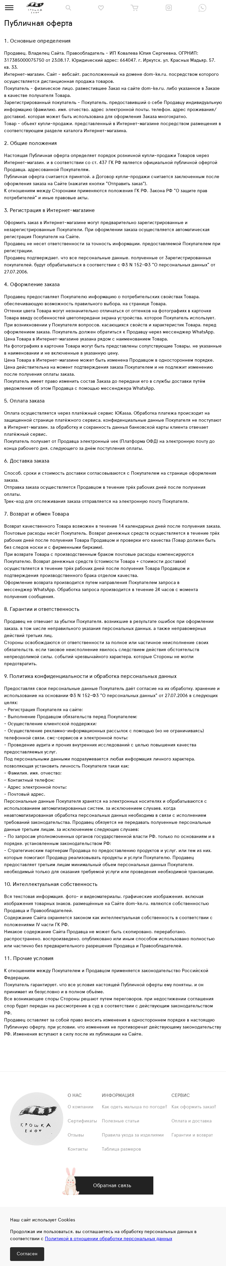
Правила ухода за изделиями (133, 1135)
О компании (80, 1107)
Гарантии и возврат (192, 1135)
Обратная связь (112, 1185)
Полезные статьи (120, 1121)
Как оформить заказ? (193, 1107)
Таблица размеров (121, 1149)
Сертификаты (82, 1121)
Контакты (78, 1149)
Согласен (27, 1254)
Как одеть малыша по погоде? (134, 1107)
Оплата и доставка (191, 1121)
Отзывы (76, 1135)
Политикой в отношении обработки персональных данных (108, 1238)
